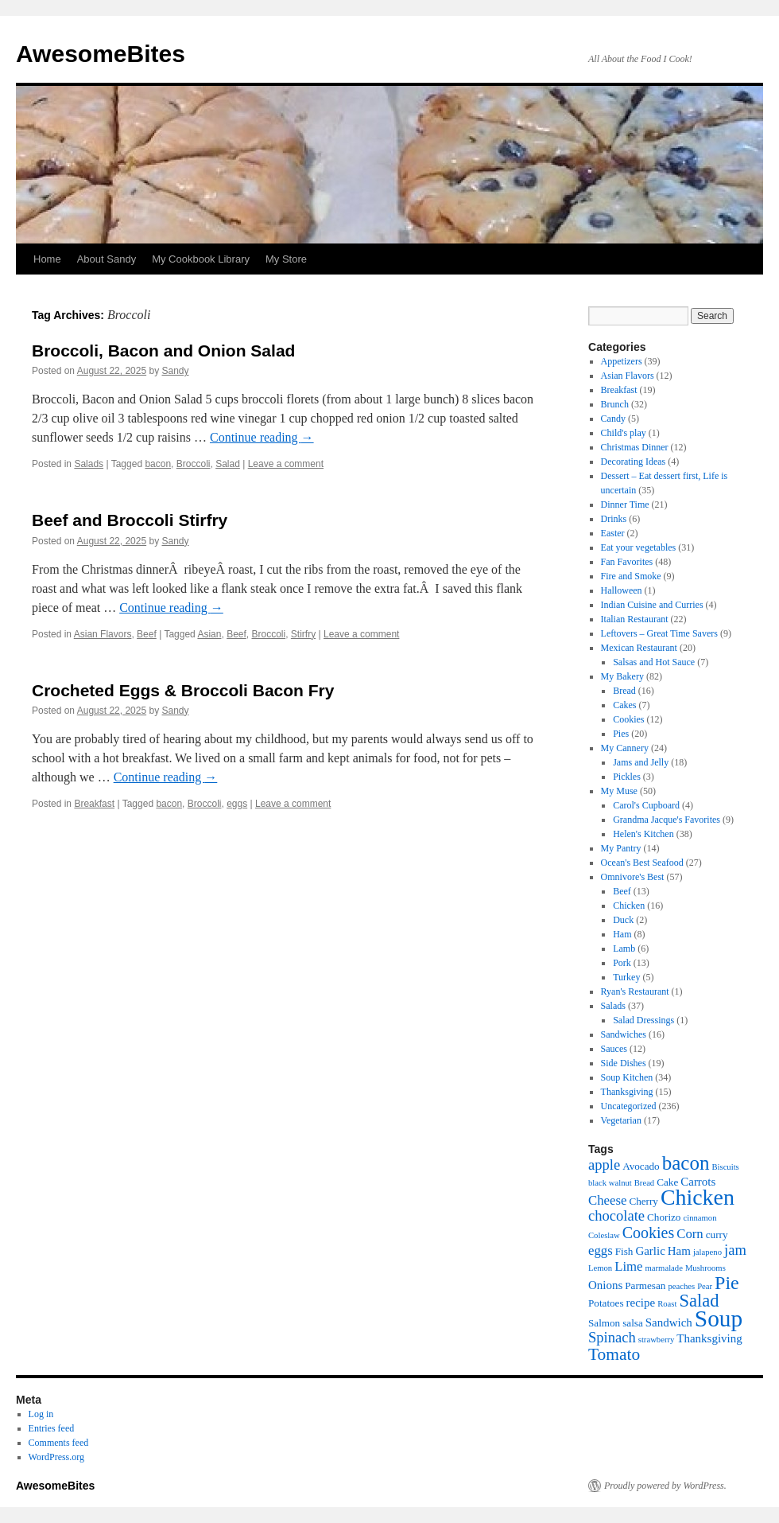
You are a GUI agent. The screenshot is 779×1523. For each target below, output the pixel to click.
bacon (158, 463)
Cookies (628, 719)
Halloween (621, 590)
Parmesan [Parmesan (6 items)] (645, 1285)
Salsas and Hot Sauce (654, 662)
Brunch (615, 404)
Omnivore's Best (633, 876)
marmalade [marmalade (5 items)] (664, 1268)
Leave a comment (286, 463)
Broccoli (193, 463)
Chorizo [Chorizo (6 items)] (663, 1217)
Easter (613, 533)
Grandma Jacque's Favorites (666, 819)
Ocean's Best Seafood (642, 862)
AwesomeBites (100, 54)
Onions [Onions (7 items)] (605, 1285)
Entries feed (52, 1428)
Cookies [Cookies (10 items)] (648, 1232)
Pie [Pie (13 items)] (727, 1282)
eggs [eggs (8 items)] (600, 1250)
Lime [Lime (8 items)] (628, 1266)
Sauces (614, 1048)
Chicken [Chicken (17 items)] (697, 1197)
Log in (41, 1414)
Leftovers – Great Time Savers (659, 633)
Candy (613, 418)
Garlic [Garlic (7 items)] (650, 1250)
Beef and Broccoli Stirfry (129, 520)
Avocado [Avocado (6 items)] (641, 1166)
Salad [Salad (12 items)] (699, 1301)
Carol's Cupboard (646, 805)
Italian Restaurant (635, 619)
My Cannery (625, 748)
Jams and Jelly (641, 762)
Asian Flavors (103, 634)
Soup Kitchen (627, 1077)
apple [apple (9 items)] (604, 1164)
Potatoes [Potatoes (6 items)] (606, 1303)
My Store (286, 259)
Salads (88, 463)
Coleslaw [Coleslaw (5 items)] (604, 1235)
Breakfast (94, 803)
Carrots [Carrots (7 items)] (697, 1181)
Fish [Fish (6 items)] (624, 1251)
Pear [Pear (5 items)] (704, 1286)
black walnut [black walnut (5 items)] (610, 1182)
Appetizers (621, 361)
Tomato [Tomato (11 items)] (614, 1354)
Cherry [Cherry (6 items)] (643, 1201)
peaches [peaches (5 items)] (681, 1286)
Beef (147, 634)
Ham (622, 934)
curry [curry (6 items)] (717, 1235)
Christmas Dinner (635, 447)
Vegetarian (621, 1120)
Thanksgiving (627, 1091)
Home (47, 259)
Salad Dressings (643, 1020)
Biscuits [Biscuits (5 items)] (724, 1167)
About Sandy (106, 259)
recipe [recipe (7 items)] (641, 1302)
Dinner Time (625, 504)
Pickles (627, 776)
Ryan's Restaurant (635, 991)
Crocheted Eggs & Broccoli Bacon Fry (183, 690)
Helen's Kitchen (643, 833)
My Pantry (621, 848)
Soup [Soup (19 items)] (718, 1318)
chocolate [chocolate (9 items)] (616, 1215)
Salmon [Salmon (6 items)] (604, 1323)
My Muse (619, 791)
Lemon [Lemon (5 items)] (600, 1268)
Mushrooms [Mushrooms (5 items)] (705, 1268)
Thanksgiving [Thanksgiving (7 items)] (709, 1338)
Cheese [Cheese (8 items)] (607, 1200)
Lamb (624, 948)
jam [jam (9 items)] (735, 1249)
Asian (209, 634)
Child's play (623, 432)
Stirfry (303, 634)
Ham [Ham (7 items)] (679, 1250)
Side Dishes (623, 1063)
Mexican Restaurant (639, 647)
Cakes (624, 705)
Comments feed (59, 1442)
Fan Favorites (627, 561)
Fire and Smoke (631, 576)
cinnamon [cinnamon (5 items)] (699, 1217)
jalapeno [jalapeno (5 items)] (707, 1252)
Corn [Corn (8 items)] (689, 1233)
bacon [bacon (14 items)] (686, 1163)
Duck (623, 919)
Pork (622, 962)
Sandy (175, 370)
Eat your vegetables (638, 547)
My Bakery (622, 676)
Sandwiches (623, 1034)
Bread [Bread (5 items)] (644, 1182)
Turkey (626, 977)
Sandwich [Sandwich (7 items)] (668, 1322)
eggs (237, 803)
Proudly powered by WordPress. (665, 1485)
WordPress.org (56, 1457)
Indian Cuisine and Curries (652, 604)
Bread (624, 690)
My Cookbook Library (201, 259)
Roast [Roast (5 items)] (666, 1303)
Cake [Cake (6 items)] (667, 1182)
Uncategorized (629, 1106)
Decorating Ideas (633, 461)
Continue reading (262, 437)
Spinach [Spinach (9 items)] (612, 1337)
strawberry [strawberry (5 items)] (656, 1339)
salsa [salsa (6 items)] (632, 1323)
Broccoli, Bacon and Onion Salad (163, 350)
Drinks (614, 518)
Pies (621, 733)
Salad (227, 463)
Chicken (629, 905)
